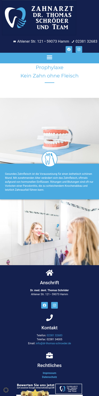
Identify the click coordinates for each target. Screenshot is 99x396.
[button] (49, 57)
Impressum (49, 373)
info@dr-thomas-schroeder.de (53, 343)
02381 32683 (54, 335)
